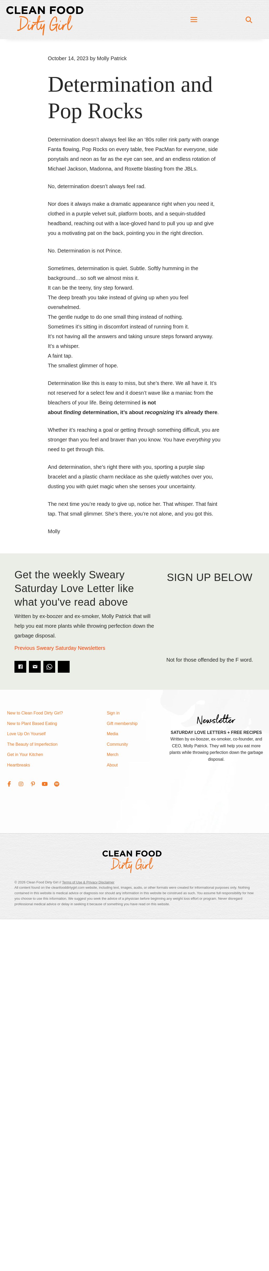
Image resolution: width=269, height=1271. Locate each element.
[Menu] (193, 19)
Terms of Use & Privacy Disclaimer (88, 882)
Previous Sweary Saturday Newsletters (59, 648)
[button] (9, 784)
